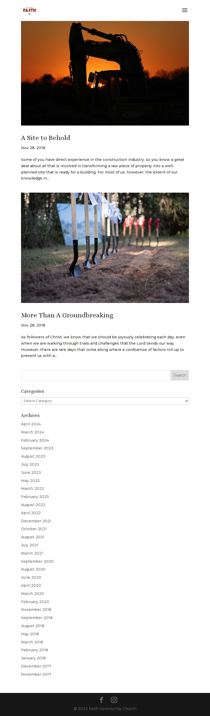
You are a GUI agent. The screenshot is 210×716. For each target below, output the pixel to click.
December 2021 (36, 521)
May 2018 (30, 634)
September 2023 (37, 448)
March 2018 (32, 642)
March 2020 (32, 593)
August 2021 (32, 537)
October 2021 (34, 529)
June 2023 (31, 472)
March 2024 (32, 432)
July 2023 (30, 464)
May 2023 (30, 480)
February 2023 (35, 496)
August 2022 (33, 504)
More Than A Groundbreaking (67, 315)
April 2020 (31, 585)
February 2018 (34, 650)
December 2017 (36, 666)
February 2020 (35, 601)
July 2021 (29, 545)
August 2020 (33, 569)
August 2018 (32, 625)
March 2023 (32, 488)
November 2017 (36, 674)
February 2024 (35, 440)
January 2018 (33, 658)
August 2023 (33, 456)
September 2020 (37, 561)
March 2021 (32, 553)
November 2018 (36, 609)
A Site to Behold (45, 138)
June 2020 (31, 577)
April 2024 (31, 424)
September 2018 (37, 617)
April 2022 (31, 513)
